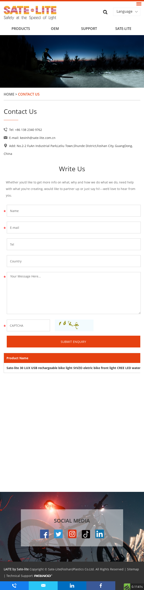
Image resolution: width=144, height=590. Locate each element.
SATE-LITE (123, 28)
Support (89, 28)
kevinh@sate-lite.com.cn (37, 138)
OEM (55, 28)
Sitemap (133, 569)
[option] (72, 61)
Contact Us (29, 94)
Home (9, 94)
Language (124, 11)
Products (21, 28)
